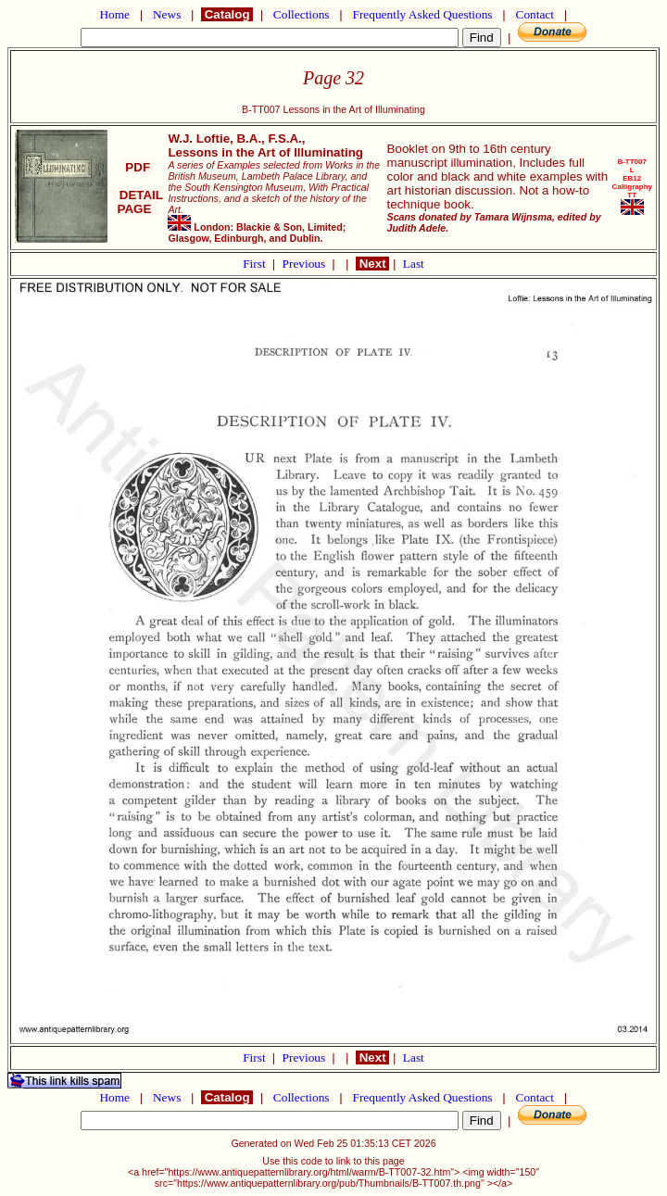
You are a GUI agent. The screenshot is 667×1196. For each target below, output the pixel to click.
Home (114, 14)
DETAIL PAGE (137, 202)
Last (413, 264)
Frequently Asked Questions (422, 14)
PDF (138, 167)
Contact (534, 14)
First (256, 264)
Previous (306, 264)
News (167, 14)
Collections (302, 14)
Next (372, 264)
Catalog (227, 14)
